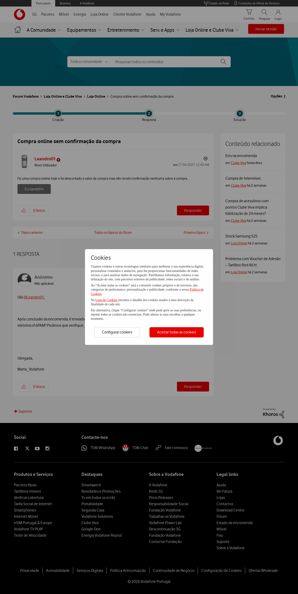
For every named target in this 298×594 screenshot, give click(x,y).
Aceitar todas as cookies (176, 332)
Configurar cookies (117, 332)
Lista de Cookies (106, 300)
